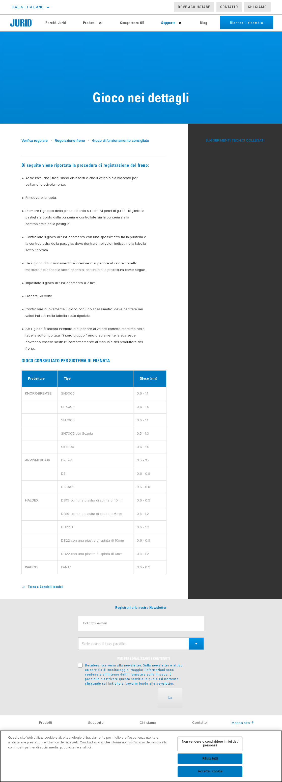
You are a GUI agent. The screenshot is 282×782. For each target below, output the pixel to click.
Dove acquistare (194, 7)
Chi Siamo (257, 7)
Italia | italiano (28, 7)
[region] (141, 756)
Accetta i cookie (210, 771)
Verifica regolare (34, 140)
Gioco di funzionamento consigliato (120, 140)
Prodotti (89, 23)
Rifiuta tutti (210, 759)
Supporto (168, 23)
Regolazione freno (70, 140)
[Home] (23, 22)
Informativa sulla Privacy (147, 674)
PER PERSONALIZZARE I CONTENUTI (143, 658)
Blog (203, 23)
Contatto (229, 7)
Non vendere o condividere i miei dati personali (210, 744)
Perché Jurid (55, 23)
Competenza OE (132, 23)
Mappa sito (243, 723)
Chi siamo (147, 722)
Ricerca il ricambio (246, 23)
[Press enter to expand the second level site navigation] (100, 23)
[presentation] (116, 698)
